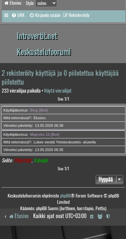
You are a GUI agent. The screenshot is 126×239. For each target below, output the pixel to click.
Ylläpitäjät (22, 160)
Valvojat (40, 160)
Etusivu (39, 118)
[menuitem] (18, 15)
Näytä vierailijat (58, 91)
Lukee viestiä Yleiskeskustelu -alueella (64, 142)
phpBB (65, 196)
